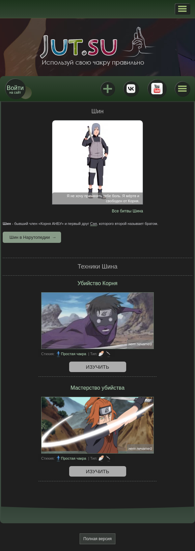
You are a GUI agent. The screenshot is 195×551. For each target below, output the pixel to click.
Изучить (97, 367)
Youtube (156, 88)
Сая (93, 224)
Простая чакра (73, 354)
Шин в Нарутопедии (29, 237)
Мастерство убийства (97, 388)
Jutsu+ (108, 89)
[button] (182, 8)
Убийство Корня (97, 283)
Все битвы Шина (127, 211)
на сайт (15, 89)
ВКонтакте (131, 88)
